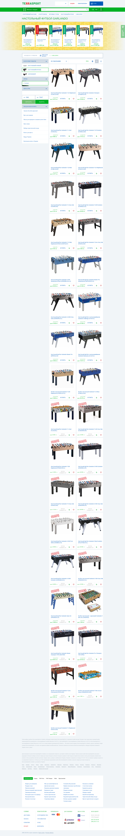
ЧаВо (55, 778)
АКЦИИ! (72, 3)
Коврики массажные (68, 794)
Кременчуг (64, 766)
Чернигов (87, 764)
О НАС (39, 822)
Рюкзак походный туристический (33, 790)
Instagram (81, 820)
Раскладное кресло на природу (33, 794)
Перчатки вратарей (30, 788)
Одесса (32, 764)
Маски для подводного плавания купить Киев (35, 119)
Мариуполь (65, 764)
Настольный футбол (32, 70)
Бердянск (30, 768)
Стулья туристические (49, 794)
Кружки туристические (50, 796)
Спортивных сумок (87, 790)
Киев (23, 764)
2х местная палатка (87, 786)
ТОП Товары (49, 778)
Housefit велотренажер (88, 794)
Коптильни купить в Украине (31, 141)
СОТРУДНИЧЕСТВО (42, 815)
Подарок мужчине (67, 790)
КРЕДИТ (26, 826)
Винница (71, 764)
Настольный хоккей (32, 66)
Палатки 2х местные (30, 799)
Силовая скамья (67, 801)
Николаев (59, 764)
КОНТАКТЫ (40, 826)
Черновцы (58, 766)
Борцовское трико (48, 790)
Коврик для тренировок (31, 783)
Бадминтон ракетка (87, 788)
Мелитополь (98, 766)
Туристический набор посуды (90, 796)
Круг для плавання (28, 115)
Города (35, 778)
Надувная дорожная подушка (51, 788)
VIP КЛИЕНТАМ (41, 818)
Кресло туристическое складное (91, 799)
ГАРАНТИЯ (27, 822)
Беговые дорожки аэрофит (70, 799)
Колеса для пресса (28, 132)
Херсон (76, 764)
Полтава (82, 764)
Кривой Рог (53, 764)
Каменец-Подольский (43, 768)
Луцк (92, 766)
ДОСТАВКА (27, 815)
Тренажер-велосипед (30, 792)
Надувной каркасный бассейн (70, 796)
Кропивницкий (41, 766)
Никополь (24, 768)
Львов (41, 764)
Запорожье (47, 764)
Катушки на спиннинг (88, 783)
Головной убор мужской (69, 783)
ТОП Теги (41, 778)
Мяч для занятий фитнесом (51, 783)
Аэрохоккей (29, 74)
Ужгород (35, 768)
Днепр (37, 764)
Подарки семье (29, 786)
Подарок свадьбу (87, 792)
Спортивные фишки (49, 799)
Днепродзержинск (50, 766)
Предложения (62, 778)
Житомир (99, 764)
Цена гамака (27, 124)
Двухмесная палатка (49, 786)
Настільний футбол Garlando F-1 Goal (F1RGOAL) (82, 41)
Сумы (23, 766)
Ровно (35, 766)
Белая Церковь (87, 766)
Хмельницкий (29, 766)
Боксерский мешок (30, 796)
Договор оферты (49, 832)
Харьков (27, 764)
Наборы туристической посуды (31, 128)
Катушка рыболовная (49, 792)
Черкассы (93, 764)
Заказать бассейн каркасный (31, 110)
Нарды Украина (27, 137)
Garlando (26, 83)
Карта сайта (42, 832)
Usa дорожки (66, 792)
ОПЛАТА (26, 818)
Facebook (81, 815)
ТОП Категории (28, 778)
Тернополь (79, 766)
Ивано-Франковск (71, 766)
